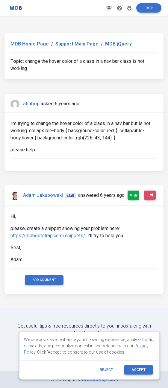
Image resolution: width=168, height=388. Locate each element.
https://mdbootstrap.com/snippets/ (47, 235)
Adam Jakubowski (43, 195)
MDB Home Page (29, 44)
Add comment (44, 280)
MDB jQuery (118, 44)
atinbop (31, 103)
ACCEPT (138, 370)
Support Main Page (77, 44)
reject (106, 370)
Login (149, 8)
